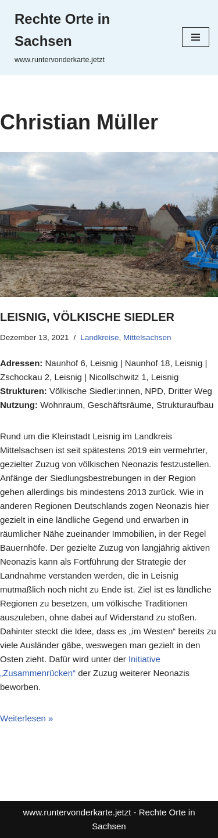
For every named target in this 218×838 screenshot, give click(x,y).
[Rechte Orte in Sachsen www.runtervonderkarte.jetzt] (87, 37)
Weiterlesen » (26, 718)
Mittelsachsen (147, 337)
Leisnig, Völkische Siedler (87, 316)
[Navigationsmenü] (195, 37)
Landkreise (99, 337)
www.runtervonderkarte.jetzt (77, 812)
